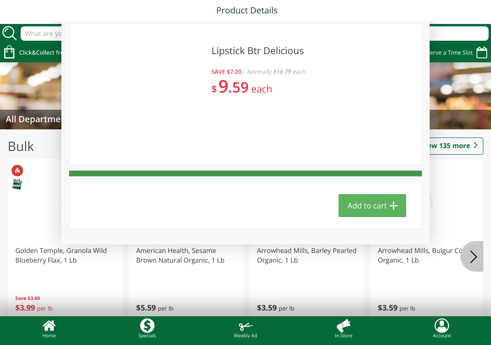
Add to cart (367, 205)
